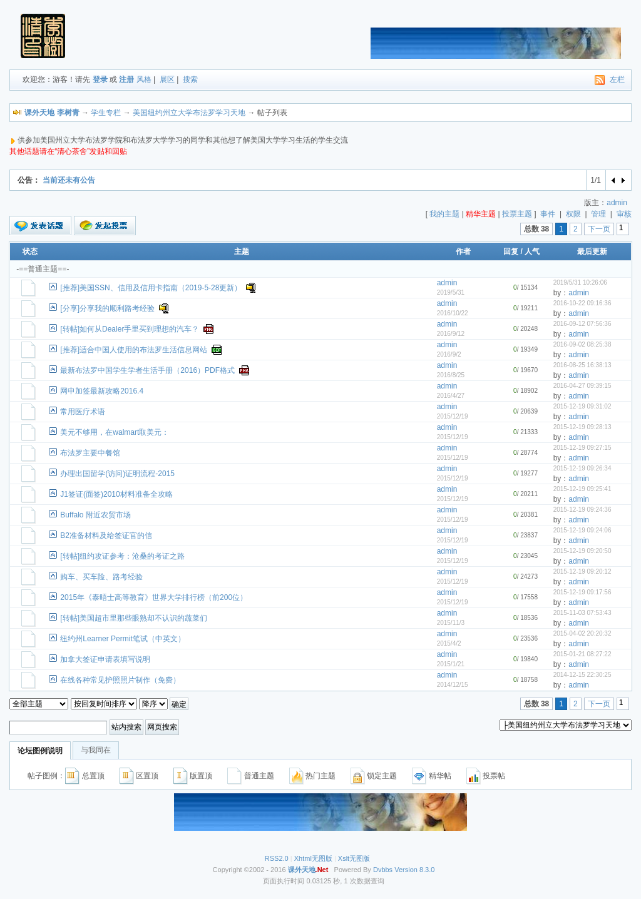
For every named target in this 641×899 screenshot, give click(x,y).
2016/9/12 (451, 333)
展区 (167, 79)
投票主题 (517, 214)
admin (617, 202)
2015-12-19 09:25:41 (582, 488)
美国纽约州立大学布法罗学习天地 (189, 112)
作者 (463, 251)
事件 (547, 214)
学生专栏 (106, 112)
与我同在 (96, 750)
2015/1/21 (451, 664)
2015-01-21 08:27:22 (582, 654)
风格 (143, 79)
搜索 (190, 79)
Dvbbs (382, 869)
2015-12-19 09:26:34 (582, 468)
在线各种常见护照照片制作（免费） (120, 680)
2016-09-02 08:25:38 (582, 344)
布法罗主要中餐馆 (90, 453)
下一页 (599, 229)
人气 (532, 251)
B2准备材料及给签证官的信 (106, 535)
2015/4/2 (449, 643)
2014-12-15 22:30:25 (582, 674)
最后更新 (592, 251)
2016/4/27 (451, 395)
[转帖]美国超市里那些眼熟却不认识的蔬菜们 (133, 618)
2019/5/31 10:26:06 (580, 282)
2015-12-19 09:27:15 (582, 447)
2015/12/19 (452, 416)
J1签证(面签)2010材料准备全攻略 (116, 494)
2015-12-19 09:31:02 (582, 406)
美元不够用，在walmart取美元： (114, 432)
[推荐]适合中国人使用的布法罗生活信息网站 (133, 349)
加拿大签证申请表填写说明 (105, 659)
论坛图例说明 (40, 750)
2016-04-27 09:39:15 (582, 385)
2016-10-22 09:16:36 (582, 303)
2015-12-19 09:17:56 (582, 592)
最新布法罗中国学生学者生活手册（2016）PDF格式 (147, 370)
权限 (573, 214)
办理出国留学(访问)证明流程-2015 (117, 473)
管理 (598, 214)
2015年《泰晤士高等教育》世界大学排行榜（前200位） (153, 597)
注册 (126, 79)
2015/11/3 (451, 622)
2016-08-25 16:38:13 (582, 365)
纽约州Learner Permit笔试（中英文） (122, 638)
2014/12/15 (452, 684)
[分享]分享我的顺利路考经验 (107, 308)
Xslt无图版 (354, 858)
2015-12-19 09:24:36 (582, 509)
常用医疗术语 (82, 411)
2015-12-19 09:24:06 (582, 530)
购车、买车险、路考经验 (101, 576)
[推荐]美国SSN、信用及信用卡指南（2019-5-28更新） (151, 287)
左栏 (617, 79)
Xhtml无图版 (313, 858)
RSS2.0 (277, 858)
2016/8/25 (451, 375)
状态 (30, 251)
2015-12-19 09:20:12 (582, 571)
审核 (624, 214)
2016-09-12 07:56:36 (582, 323)
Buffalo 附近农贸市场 (95, 514)
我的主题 (444, 214)
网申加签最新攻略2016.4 (101, 391)
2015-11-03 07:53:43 (582, 612)
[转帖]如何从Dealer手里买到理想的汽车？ (129, 329)
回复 (510, 251)
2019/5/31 (451, 292)
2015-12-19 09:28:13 (582, 427)
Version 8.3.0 (414, 869)
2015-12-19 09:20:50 (582, 550)
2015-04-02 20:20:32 (582, 633)
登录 (100, 79)
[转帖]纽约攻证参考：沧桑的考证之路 (122, 556)
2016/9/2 (449, 354)
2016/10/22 (452, 313)
